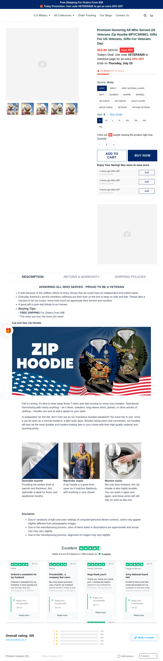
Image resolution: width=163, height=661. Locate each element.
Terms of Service (93, 626)
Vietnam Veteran (141, 96)
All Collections (64, 15)
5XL (101, 116)
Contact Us (122, 15)
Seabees (113, 84)
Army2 (113, 77)
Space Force (106, 96)
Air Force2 (120, 90)
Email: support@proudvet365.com (21, 642)
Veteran (122, 96)
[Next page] (77, 109)
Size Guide (116, 103)
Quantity (102, 127)
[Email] (133, 647)
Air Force (104, 90)
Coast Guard (138, 90)
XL (119, 109)
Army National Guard (132, 77)
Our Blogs (106, 15)
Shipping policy (92, 631)
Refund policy (91, 637)
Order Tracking (87, 15)
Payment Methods (55, 637)
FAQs (48, 631)
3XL (136, 109)
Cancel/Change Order (57, 642)
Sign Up (150, 646)
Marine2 (140, 84)
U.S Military (42, 15)
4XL (144, 109)
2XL (127, 109)
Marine (127, 84)
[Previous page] (7, 109)
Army (110, 71)
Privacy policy (92, 621)
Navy (101, 84)
